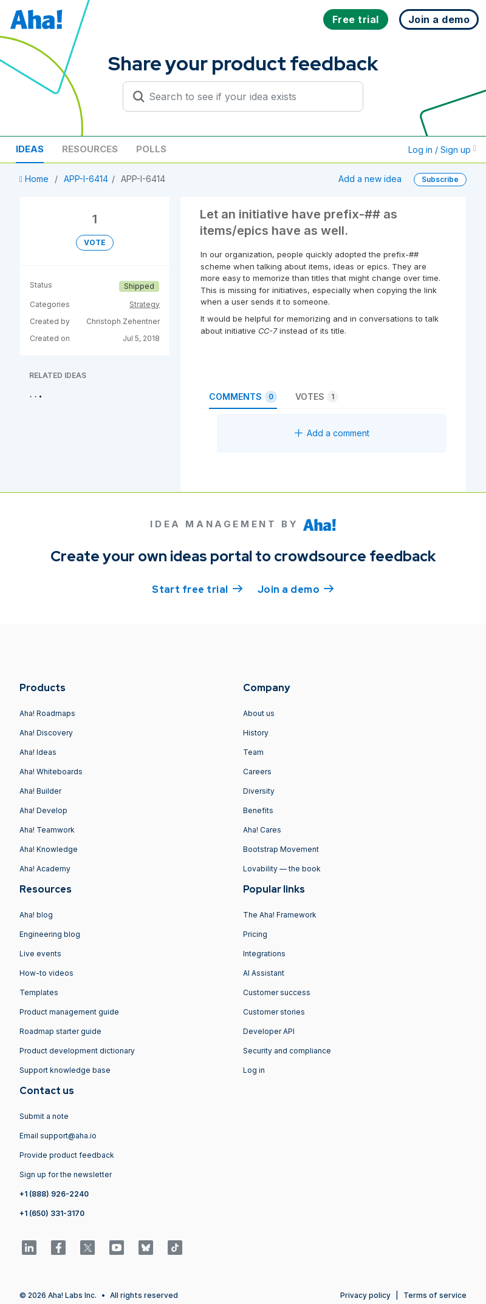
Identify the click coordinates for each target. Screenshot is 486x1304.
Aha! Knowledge (48, 849)
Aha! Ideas (37, 752)
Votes (316, 397)
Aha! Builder (40, 791)
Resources (90, 149)
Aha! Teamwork (47, 829)
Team (253, 752)
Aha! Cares (262, 829)
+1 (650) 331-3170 (51, 1213)
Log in (254, 1070)
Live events (40, 953)
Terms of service (435, 1295)
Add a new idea (370, 179)
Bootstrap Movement (281, 849)
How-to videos (46, 973)
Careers (257, 771)
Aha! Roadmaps (47, 713)
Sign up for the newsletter (65, 1174)
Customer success (276, 992)
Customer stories (274, 1011)
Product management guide (69, 1011)
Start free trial (197, 588)
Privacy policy (365, 1295)
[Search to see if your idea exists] (248, 96)
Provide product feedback (66, 1155)
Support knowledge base (65, 1070)
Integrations (264, 953)
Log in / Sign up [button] (442, 149)
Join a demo (296, 588)
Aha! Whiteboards (51, 771)
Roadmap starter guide (60, 1031)
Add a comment (332, 433)
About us (259, 713)
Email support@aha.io (58, 1135)
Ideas (30, 149)
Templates (38, 992)
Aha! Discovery (46, 732)
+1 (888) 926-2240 (54, 1193)
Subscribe (440, 179)
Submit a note (44, 1116)
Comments (243, 397)
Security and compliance (287, 1050)
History (256, 732)
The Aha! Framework (280, 914)
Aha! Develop (43, 810)
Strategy (144, 304)
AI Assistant (263, 973)
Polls (151, 149)
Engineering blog (49, 934)
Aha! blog (36, 914)
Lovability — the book (282, 868)
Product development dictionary (77, 1050)
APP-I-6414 (86, 179)
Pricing (255, 934)
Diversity (259, 791)
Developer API (269, 1031)
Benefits (258, 810)
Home (35, 179)
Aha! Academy (44, 868)
